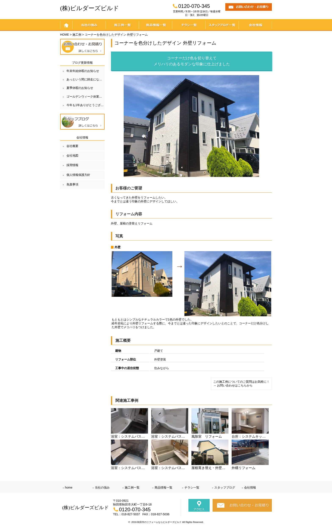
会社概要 (72, 146)
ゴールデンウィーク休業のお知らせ (85, 96)
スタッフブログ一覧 (222, 25)
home (66, 25)
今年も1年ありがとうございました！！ (85, 105)
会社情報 (255, 25)
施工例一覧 (122, 25)
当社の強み (89, 25)
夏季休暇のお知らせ (79, 88)
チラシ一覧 (188, 25)
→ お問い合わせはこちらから (233, 385)
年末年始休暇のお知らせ (82, 71)
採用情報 (72, 165)
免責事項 (72, 184)
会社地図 (72, 155)
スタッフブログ (224, 487)
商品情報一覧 (155, 25)
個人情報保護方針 (78, 174)
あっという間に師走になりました (85, 79)
